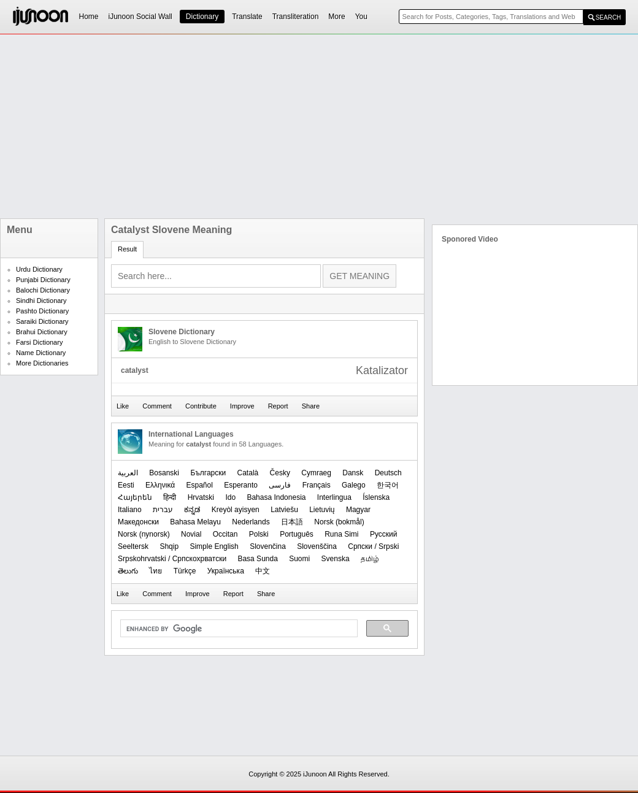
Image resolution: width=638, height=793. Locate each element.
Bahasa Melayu (195, 522)
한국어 (388, 485)
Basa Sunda (257, 558)
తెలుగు (128, 571)
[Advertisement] (257, 126)
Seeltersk (133, 546)
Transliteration (295, 16)
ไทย (155, 571)
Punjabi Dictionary (43, 279)
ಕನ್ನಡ (192, 509)
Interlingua (334, 497)
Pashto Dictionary (42, 311)
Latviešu (284, 509)
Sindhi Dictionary (41, 300)
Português (296, 534)
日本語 (292, 522)
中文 (262, 571)
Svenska (335, 558)
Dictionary (202, 16)
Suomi (299, 558)
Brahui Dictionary (41, 331)
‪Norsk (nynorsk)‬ (144, 534)
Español (199, 485)
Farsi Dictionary (39, 342)
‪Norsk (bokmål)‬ (339, 522)
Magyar (358, 509)
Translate (247, 16)
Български (208, 473)
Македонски (138, 522)
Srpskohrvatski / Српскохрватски (172, 558)
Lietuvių (321, 509)
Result (127, 249)
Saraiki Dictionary (42, 321)
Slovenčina (268, 546)
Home (89, 16)
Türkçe (185, 571)
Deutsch (388, 473)
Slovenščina (317, 546)
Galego (354, 485)
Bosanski (164, 473)
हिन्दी (169, 497)
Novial (191, 534)
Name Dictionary (41, 352)
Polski (259, 534)
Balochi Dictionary (43, 290)
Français (316, 485)
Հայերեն (135, 497)
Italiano (130, 509)
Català (248, 473)
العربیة (128, 473)
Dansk (352, 473)
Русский (384, 534)
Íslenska (376, 497)
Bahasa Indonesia (276, 497)
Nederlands (250, 522)
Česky (280, 473)
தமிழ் (370, 558)
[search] (237, 628)
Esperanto (241, 485)
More (336, 16)
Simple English (214, 546)
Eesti (126, 485)
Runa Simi (341, 534)
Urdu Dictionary (39, 269)
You (361, 16)
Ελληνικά (160, 485)
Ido (230, 497)
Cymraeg (316, 473)
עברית (163, 509)
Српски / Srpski (373, 546)
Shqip (169, 546)
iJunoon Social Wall (140, 16)
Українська (225, 571)
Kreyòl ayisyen (235, 509)
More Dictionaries (42, 363)
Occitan (225, 534)
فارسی (280, 485)
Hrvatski (201, 497)
